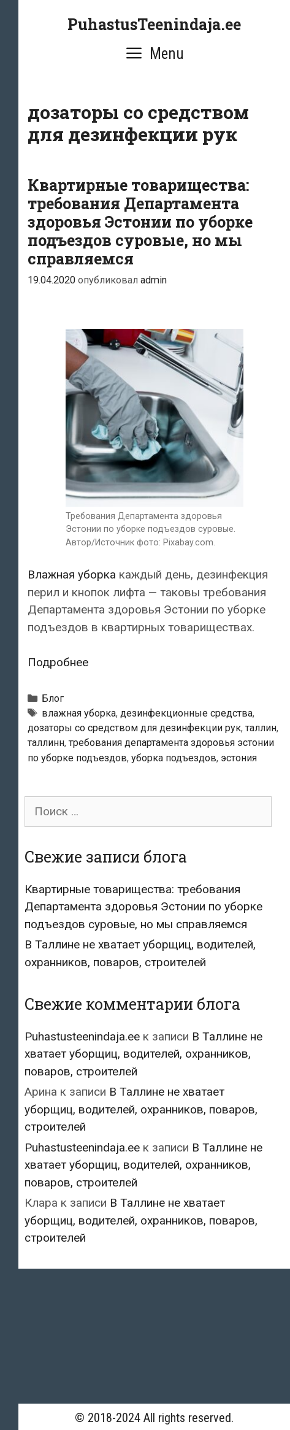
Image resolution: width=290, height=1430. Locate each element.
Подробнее (58, 662)
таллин (261, 728)
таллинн (46, 742)
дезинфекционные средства (186, 713)
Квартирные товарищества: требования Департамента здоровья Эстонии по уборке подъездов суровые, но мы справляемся (140, 222)
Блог (53, 698)
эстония (239, 758)
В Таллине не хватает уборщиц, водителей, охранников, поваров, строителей (143, 1053)
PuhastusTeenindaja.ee (154, 24)
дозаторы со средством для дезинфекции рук (134, 728)
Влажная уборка (72, 574)
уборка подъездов (173, 758)
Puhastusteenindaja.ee (82, 1036)
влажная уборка (79, 713)
